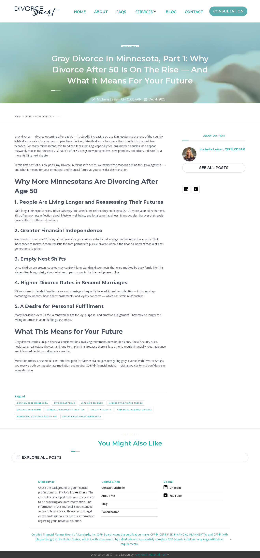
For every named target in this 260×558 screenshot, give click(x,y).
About (101, 12)
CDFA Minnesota (101, 410)
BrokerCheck (78, 492)
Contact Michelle (113, 488)
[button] (146, 11)
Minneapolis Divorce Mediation (37, 416)
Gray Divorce (130, 46)
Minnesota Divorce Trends (126, 403)
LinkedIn (175, 488)
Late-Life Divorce (92, 403)
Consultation (110, 512)
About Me (108, 496)
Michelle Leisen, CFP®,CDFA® (119, 99)
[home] (37, 11)
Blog (171, 12)
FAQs (121, 12)
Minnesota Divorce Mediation (66, 410)
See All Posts (213, 168)
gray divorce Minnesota (32, 403)
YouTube (175, 496)
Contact (194, 12)
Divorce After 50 (64, 403)
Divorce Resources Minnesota (82, 416)
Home (80, 12)
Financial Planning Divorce (134, 410)
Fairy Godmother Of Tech (150, 554)
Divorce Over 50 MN (29, 410)
